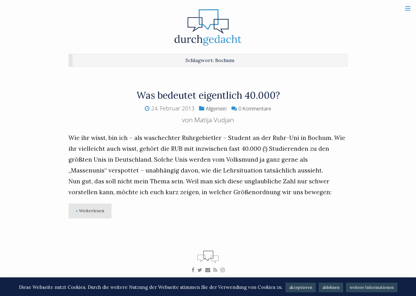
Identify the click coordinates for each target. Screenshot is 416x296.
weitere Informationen (372, 287)
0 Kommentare (257, 108)
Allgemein (213, 108)
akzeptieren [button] (300, 287)
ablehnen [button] (330, 287)
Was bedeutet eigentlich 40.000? (208, 94)
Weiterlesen (94, 212)
